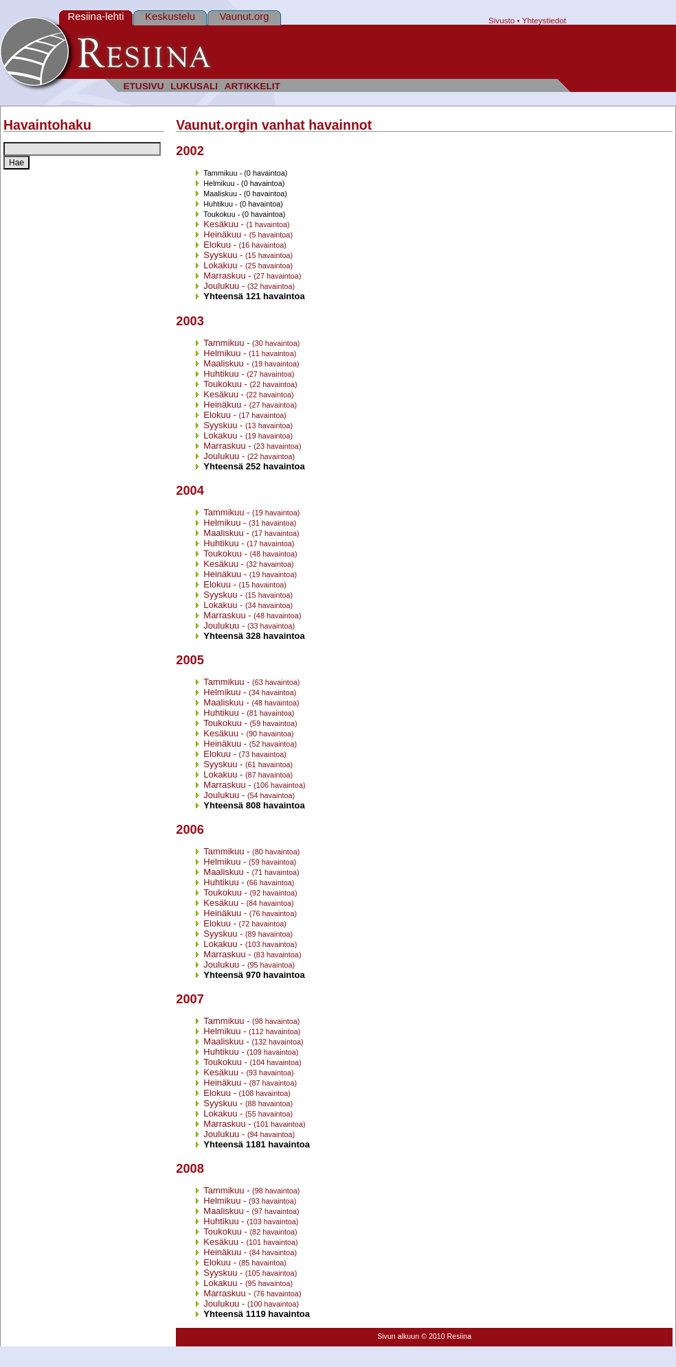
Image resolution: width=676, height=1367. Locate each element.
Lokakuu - (248, 265)
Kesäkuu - (246, 224)
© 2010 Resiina (446, 1336)
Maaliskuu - (251, 363)
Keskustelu (170, 16)
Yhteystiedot (544, 20)
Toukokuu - (250, 384)
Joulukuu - (249, 286)
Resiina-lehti (95, 16)
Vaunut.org (244, 16)
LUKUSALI (194, 86)
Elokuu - (244, 244)
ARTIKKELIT (252, 86)
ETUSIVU (143, 86)
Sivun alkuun (398, 1336)
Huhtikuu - (248, 374)
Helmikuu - (249, 353)
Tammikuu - (251, 343)
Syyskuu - (248, 255)
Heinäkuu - (248, 234)
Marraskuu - (252, 275)
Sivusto (501, 20)
